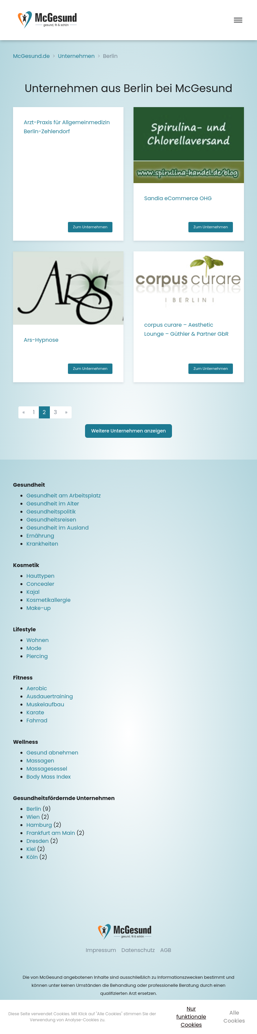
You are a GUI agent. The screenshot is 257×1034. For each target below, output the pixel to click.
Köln (32, 857)
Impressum (101, 950)
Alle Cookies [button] (234, 1017)
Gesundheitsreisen (51, 520)
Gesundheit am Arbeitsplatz (63, 495)
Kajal (32, 592)
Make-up (38, 608)
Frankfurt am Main (51, 833)
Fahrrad (37, 720)
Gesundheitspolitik (51, 511)
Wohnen (37, 640)
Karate (35, 712)
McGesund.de (31, 56)
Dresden (38, 841)
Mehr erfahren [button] (120, 1020)
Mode (33, 648)
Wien (33, 817)
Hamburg (39, 825)
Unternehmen (76, 56)
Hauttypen (40, 576)
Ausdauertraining (49, 696)
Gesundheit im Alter (52, 503)
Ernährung (40, 536)
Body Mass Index (48, 777)
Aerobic (36, 688)
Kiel (31, 849)
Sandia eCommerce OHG (178, 198)
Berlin (34, 809)
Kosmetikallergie (48, 600)
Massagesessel (46, 769)
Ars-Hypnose (41, 340)
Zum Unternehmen (90, 227)
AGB (165, 950)
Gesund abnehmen (52, 753)
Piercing (37, 656)
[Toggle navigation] (238, 20)
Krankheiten (42, 544)
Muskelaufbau (45, 704)
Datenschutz (138, 950)
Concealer (40, 584)
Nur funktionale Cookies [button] (191, 1017)
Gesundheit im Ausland (57, 528)
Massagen (40, 761)
